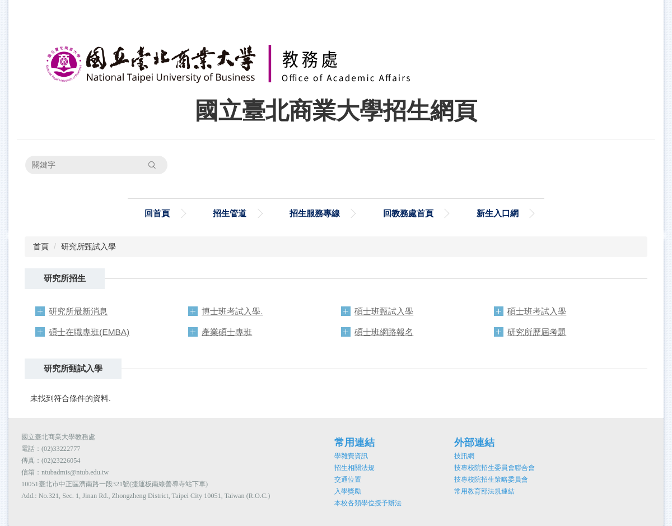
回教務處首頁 (408, 213)
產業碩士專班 (227, 332)
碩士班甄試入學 (383, 311)
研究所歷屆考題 (536, 332)
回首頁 (157, 213)
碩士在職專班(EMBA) (89, 332)
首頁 (41, 246)
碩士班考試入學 (536, 311)
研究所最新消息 (78, 311)
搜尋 (152, 164)
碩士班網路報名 (383, 332)
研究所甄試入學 (88, 246)
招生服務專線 (315, 213)
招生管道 (229, 213)
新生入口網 (498, 213)
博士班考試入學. (232, 311)
